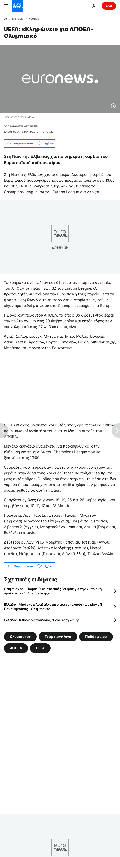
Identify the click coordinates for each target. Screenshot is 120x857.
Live (109, 6)
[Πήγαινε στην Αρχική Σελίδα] (17, 6)
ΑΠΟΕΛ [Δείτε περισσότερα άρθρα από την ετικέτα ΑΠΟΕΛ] (16, 648)
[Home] (5, 18)
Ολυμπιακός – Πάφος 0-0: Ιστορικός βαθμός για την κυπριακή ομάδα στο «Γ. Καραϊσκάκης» (53, 591)
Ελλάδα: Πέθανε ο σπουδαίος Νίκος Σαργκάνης (41, 620)
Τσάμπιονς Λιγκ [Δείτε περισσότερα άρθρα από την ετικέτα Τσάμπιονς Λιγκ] (58, 636)
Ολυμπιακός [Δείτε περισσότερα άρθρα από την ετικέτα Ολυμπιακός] (20, 636)
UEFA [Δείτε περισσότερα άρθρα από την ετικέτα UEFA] (40, 648)
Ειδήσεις (17, 18)
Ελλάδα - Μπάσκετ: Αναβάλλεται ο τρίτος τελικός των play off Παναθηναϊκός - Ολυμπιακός (53, 606)
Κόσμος (34, 18)
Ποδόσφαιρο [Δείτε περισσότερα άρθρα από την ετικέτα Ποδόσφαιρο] (96, 636)
